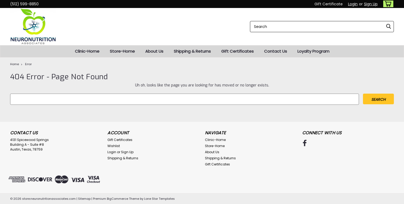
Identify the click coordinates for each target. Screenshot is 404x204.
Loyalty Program (313, 51)
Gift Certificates (237, 51)
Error (28, 64)
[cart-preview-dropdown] (387, 3)
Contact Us (275, 51)
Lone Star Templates (159, 199)
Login (353, 4)
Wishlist (113, 146)
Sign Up (371, 4)
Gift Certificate (328, 4)
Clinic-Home (87, 51)
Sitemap (84, 199)
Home (14, 64)
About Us (154, 51)
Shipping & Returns (192, 51)
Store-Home (122, 51)
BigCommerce (117, 199)
